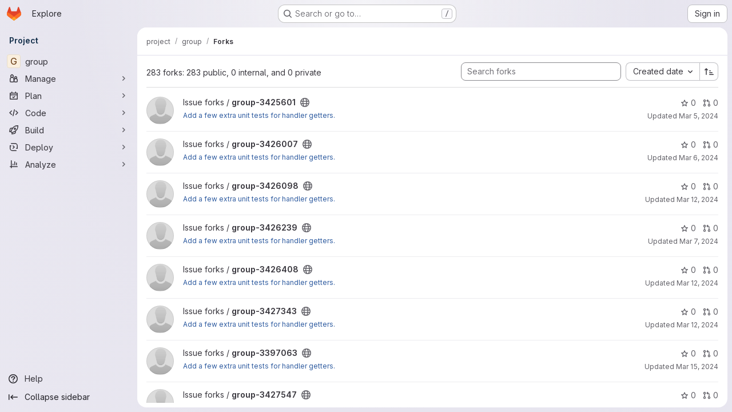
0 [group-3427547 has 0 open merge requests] (710, 395)
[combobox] (662, 71)
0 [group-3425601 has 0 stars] (688, 103)
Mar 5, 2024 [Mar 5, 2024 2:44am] (698, 116)
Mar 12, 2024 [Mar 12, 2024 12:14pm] (697, 283)
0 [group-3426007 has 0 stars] (688, 144)
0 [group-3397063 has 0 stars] (688, 353)
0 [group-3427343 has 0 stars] (688, 311)
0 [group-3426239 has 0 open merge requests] (710, 228)
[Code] (69, 113)
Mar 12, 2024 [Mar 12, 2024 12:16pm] (697, 324)
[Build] (69, 130)
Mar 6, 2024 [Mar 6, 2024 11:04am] (698, 157)
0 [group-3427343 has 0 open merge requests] (710, 311)
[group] (69, 61)
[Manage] (69, 78)
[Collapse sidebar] (69, 397)
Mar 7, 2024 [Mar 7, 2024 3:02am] (698, 241)
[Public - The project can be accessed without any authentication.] (304, 102)
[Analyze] (69, 164)
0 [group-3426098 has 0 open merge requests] (710, 186)
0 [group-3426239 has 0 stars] (688, 228)
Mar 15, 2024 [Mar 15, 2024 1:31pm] (697, 366)
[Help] (69, 379)
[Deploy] (69, 147)
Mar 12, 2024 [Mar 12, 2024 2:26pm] (697, 199)
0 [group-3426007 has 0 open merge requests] (710, 144)
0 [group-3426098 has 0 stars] (688, 186)
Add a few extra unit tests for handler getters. (259, 115)
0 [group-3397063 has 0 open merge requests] (710, 353)
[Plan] (69, 96)
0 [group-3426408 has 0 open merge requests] (710, 270)
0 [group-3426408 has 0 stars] (688, 270)
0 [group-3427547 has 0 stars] (688, 395)
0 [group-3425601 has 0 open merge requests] (710, 103)
